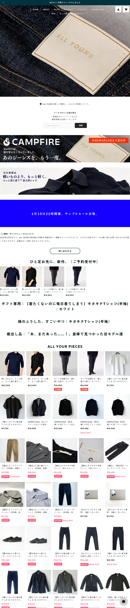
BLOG (57, 9)
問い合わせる (65, 251)
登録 (81, 125)
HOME (36, 9)
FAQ (53, 13)
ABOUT (46, 9)
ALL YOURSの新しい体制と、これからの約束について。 (65, 104)
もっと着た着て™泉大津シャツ (72, 13)
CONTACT (82, 9)
